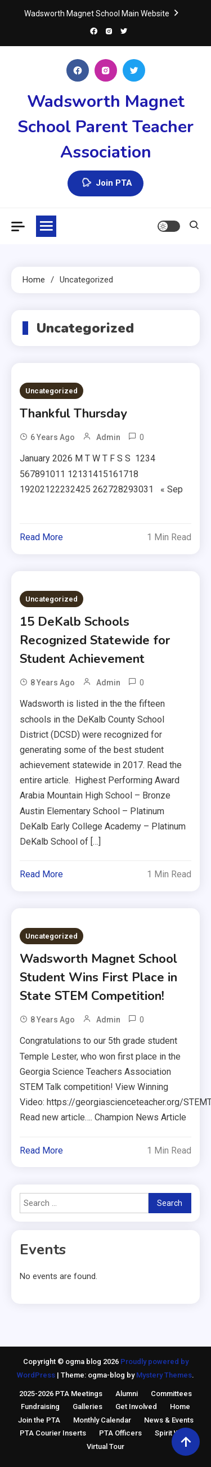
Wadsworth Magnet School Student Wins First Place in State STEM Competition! (98, 977)
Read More (41, 537)
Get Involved (136, 1406)
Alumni (126, 1393)
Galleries (87, 1406)
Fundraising (40, 1406)
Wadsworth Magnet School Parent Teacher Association (105, 127)
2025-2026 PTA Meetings (60, 1393)
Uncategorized (51, 391)
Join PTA (105, 183)
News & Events (169, 1420)
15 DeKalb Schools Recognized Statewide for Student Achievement (95, 640)
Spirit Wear (173, 1433)
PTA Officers (120, 1433)
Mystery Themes (164, 1375)
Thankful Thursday (73, 413)
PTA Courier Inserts (53, 1433)
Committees (171, 1393)
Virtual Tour (105, 1446)
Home (180, 1406)
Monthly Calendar (102, 1420)
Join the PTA (39, 1420)
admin (108, 437)
